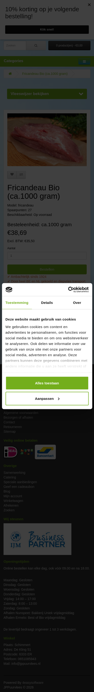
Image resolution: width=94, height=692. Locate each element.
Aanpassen (47, 398)
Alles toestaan (47, 383)
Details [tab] (47, 303)
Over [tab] (77, 303)
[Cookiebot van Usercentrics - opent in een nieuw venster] (68, 290)
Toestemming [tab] (17, 303)
